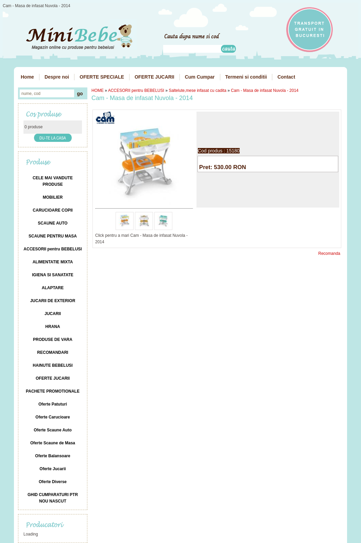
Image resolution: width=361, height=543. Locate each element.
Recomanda (329, 253)
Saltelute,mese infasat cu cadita (197, 90)
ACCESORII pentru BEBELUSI (136, 90)
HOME (97, 90)
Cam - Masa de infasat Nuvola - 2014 (264, 90)
